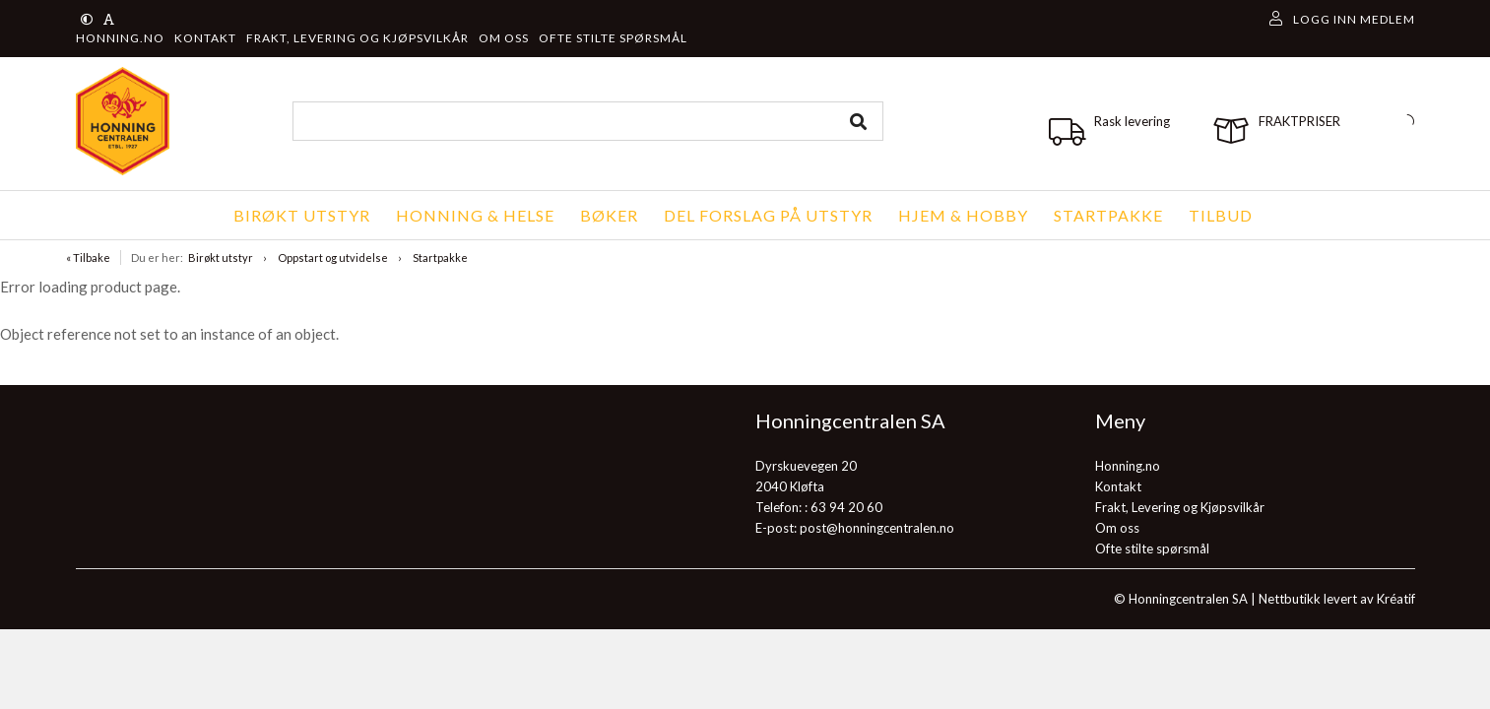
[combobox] (587, 121)
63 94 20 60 (846, 507)
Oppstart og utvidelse (333, 257)
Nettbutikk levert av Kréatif (1337, 599)
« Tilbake (88, 257)
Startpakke (440, 257)
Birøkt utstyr (220, 257)
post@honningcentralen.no (877, 528)
